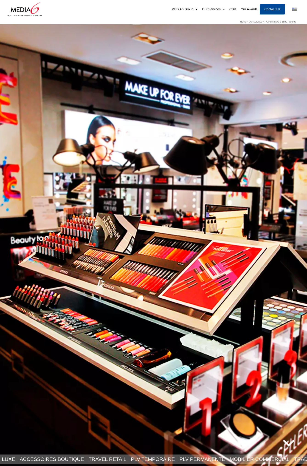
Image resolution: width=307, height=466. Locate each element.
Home (243, 21)
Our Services (212, 9)
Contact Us (272, 9)
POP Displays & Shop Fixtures (280, 21)
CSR (232, 9)
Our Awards (249, 9)
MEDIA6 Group (183, 9)
